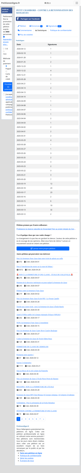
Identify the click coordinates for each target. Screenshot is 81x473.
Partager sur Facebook (28, 19)
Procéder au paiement (8, 87)
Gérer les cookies (26, 458)
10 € (4, 54)
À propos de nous (27, 461)
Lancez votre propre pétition (43, 248)
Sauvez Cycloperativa (24, 363)
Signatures (53, 26)
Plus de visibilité (25, 35)
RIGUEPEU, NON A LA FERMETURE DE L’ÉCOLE (35, 387)
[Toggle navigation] (77, 3)
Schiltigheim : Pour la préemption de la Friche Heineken (36, 403)
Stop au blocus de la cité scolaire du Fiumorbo (32, 371)
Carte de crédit (8, 76)
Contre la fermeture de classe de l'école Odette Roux (34, 339)
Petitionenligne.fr (10, 2)
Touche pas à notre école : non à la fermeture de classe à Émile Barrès (40, 307)
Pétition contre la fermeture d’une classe (30, 291)
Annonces (36, 26)
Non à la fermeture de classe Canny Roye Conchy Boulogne (37, 331)
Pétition (22, 26)
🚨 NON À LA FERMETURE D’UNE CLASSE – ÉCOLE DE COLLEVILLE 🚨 (45, 275)
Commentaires (25, 30)
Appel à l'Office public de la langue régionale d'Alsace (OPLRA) (38, 315)
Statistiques (41, 30)
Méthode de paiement (7, 61)
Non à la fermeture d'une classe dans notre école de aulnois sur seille (40, 258)
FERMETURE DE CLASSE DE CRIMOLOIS (32, 347)
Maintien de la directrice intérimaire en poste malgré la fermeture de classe (42, 283)
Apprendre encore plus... (7, 41)
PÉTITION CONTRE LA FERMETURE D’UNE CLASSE (37, 411)
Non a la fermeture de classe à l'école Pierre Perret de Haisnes (37, 379)
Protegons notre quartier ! (25, 355)
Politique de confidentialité (60, 30)
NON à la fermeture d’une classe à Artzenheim (32, 323)
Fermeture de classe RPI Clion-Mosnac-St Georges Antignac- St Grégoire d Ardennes (45, 395)
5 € (6, 49)
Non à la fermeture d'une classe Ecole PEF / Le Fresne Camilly (38, 299)
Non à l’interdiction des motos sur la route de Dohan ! (35, 266)
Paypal (8, 68)
